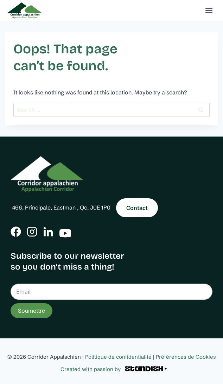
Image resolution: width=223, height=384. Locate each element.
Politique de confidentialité (118, 356)
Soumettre (31, 310)
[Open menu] (209, 10)
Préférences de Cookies (186, 356)
